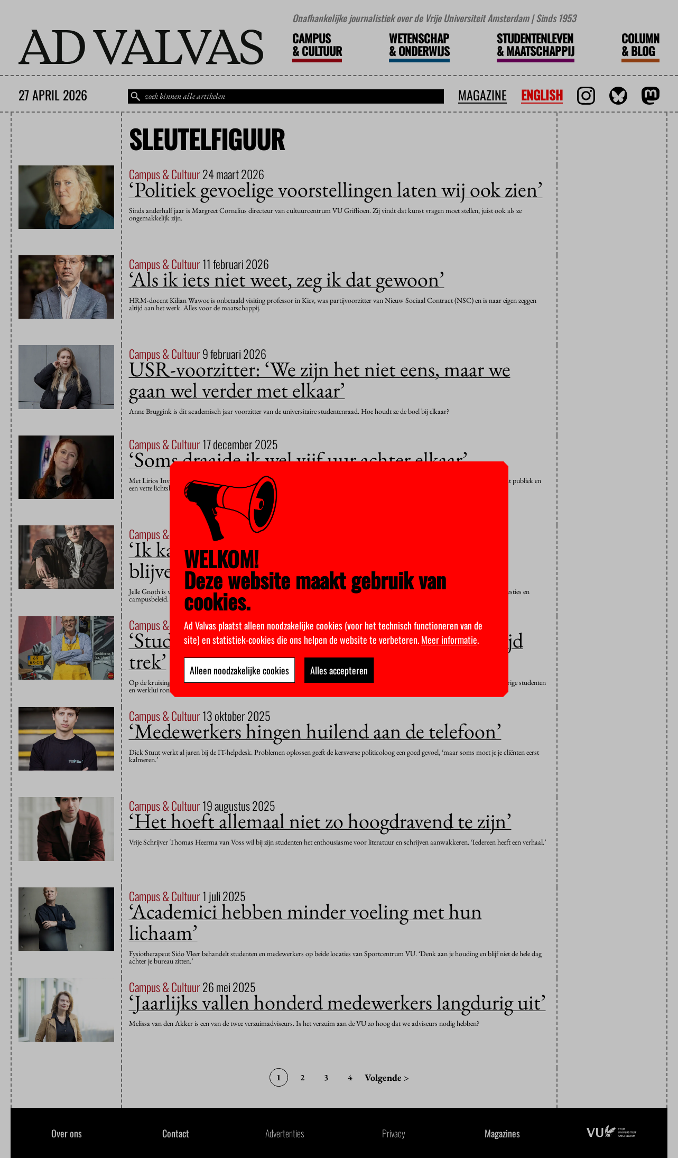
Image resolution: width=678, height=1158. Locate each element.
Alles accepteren (339, 670)
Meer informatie (449, 639)
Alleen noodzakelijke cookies (239, 670)
